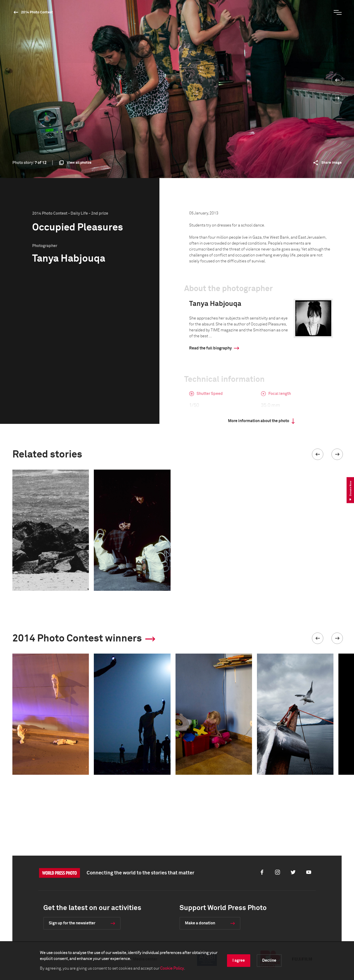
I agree (238, 960)
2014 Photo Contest (37, 12)
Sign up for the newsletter (72, 923)
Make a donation (200, 923)
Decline (269, 960)
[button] (317, 454)
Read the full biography (210, 348)
